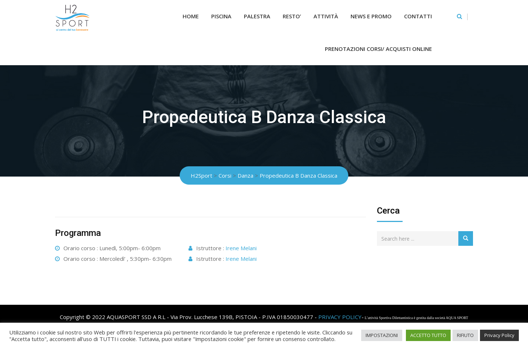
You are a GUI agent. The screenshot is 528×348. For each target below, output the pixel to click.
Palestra (257, 16)
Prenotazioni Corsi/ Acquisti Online (378, 48)
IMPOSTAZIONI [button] (382, 335)
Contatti (418, 16)
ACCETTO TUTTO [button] (428, 335)
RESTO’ (292, 16)
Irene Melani (241, 248)
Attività (326, 16)
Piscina (221, 16)
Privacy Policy (499, 335)
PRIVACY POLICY (340, 317)
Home (191, 16)
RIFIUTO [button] (465, 335)
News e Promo (371, 16)
